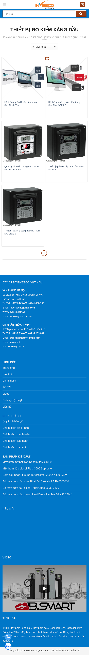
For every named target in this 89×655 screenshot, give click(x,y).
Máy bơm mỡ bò (52, 632)
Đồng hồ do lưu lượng (15, 636)
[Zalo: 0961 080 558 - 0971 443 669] (8, 647)
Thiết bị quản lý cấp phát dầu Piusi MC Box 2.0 (22, 232)
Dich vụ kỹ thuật (12, 400)
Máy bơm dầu (40, 627)
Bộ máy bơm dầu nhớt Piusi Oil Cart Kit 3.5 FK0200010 (36, 481)
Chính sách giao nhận (16, 427)
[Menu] (5, 5)
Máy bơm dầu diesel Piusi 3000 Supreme (27, 468)
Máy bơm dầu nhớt (31, 632)
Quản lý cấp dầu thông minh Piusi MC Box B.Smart (21, 168)
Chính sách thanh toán (16, 434)
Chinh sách (9, 380)
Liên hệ (7, 406)
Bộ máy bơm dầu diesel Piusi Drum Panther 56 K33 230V (37, 494)
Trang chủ (9, 37)
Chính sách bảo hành (15, 440)
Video (6, 393)
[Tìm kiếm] (80, 13)
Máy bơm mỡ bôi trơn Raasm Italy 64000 (27, 462)
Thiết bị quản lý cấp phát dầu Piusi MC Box (66, 168)
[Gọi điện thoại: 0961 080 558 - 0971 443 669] (8, 637)
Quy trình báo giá (13, 421)
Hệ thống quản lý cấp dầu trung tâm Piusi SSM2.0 (64, 103)
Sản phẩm (23, 37)
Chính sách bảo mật (15, 447)
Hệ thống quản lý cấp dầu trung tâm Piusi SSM (20, 103)
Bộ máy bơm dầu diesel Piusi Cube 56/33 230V (31, 487)
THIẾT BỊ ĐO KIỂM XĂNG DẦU (44, 37)
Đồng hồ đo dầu (72, 632)
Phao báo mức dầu (39, 636)
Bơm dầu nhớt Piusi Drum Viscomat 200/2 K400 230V (35, 475)
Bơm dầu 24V (74, 627)
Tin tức (7, 387)
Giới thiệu (8, 374)
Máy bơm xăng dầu (20, 627)
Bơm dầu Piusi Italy (63, 636)
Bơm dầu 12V (57, 627)
